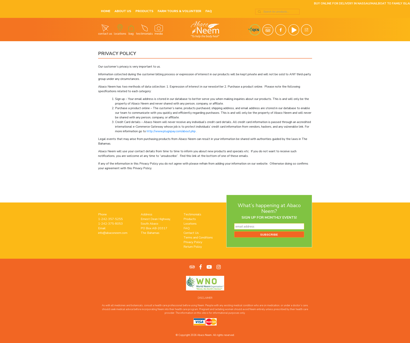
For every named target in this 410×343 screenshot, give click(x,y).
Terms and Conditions (198, 237)
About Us (122, 11)
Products (144, 11)
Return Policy (193, 247)
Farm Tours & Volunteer (179, 11)
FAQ (208, 11)
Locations (190, 224)
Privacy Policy (193, 242)
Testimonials (192, 214)
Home (105, 11)
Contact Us (191, 233)
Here (303, 3)
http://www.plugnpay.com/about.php (171, 131)
